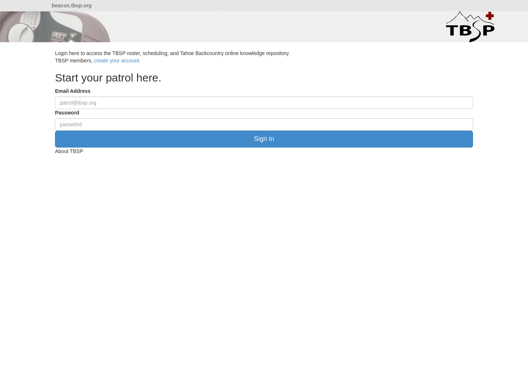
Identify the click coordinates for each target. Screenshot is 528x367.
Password (67, 113)
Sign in (264, 138)
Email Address (73, 91)
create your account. (117, 60)
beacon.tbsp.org (72, 5)
